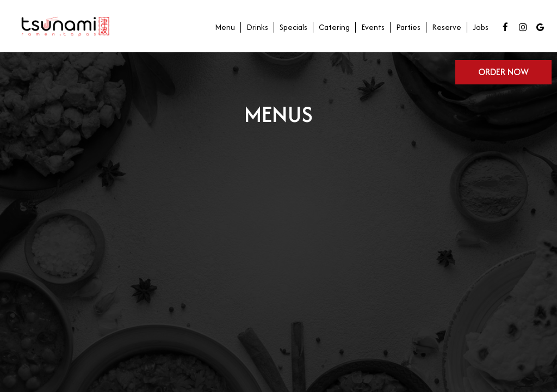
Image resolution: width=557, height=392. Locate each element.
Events (373, 27)
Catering (334, 27)
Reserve (446, 27)
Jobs (480, 27)
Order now (503, 71)
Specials (293, 27)
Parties (408, 27)
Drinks (257, 27)
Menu (225, 27)
